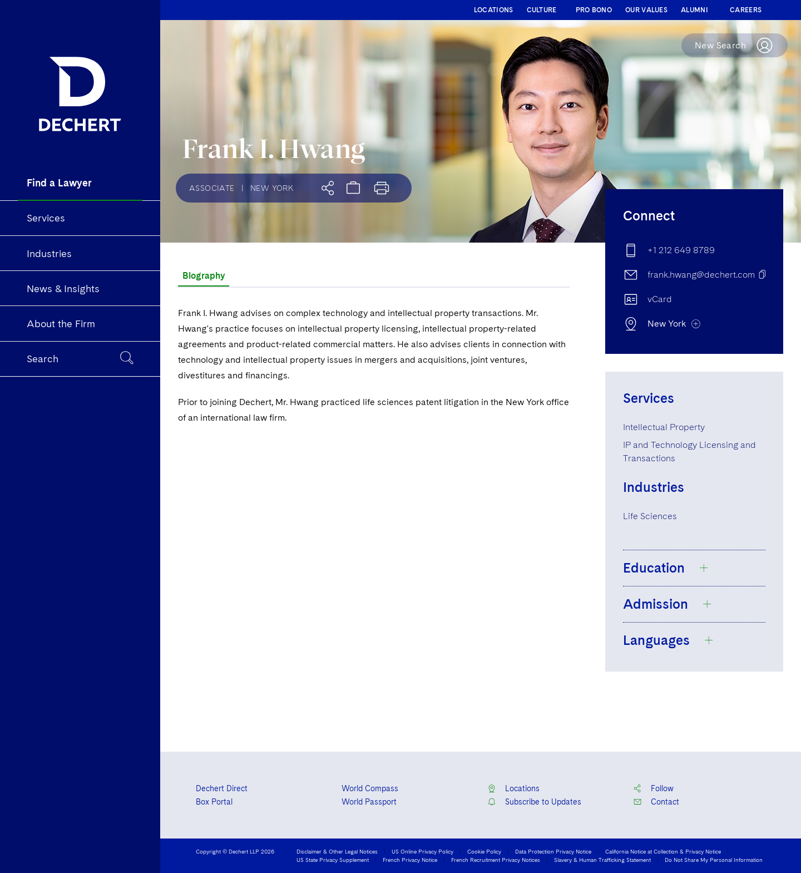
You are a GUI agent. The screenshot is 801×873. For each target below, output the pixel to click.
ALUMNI (694, 10)
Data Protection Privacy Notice (553, 851)
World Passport (369, 801)
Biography (203, 275)
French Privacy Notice (410, 859)
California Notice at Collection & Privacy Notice (663, 851)
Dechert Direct (222, 788)
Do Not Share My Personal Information (714, 859)
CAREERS (746, 10)
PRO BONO (594, 10)
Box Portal (214, 801)
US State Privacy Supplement (332, 859)
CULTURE (542, 10)
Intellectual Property (664, 427)
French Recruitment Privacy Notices (495, 859)
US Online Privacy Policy (422, 851)
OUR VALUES (646, 10)
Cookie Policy (484, 851)
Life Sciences (650, 516)
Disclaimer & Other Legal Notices (337, 851)
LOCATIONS (493, 10)
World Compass (370, 788)
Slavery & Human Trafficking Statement (602, 859)
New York (272, 188)
